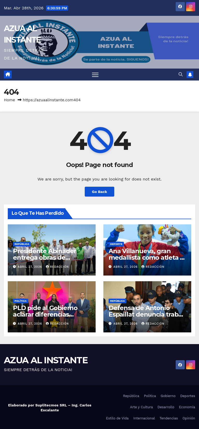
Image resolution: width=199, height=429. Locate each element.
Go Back (99, 192)
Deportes (187, 396)
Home (9, 100)
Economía (187, 407)
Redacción (57, 267)
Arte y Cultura (141, 407)
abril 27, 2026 (30, 267)
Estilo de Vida (117, 418)
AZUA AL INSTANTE (46, 360)
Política (21, 300)
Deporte (116, 244)
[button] (181, 74)
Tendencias (169, 418)
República (22, 244)
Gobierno (168, 396)
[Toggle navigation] (95, 75)
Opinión (188, 418)
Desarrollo (166, 407)
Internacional (144, 418)
